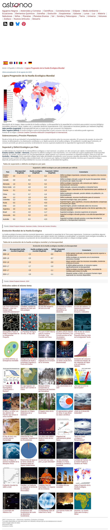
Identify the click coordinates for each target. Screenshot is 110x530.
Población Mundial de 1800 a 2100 (11, 485)
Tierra (82, 16)
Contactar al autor (7, 526)
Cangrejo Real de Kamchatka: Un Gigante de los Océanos (47, 486)
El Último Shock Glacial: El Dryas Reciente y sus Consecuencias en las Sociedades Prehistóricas (64, 334)
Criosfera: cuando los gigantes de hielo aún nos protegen (29, 307)
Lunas (86, 13)
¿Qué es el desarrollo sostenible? (82, 411)
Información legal (7, 524)
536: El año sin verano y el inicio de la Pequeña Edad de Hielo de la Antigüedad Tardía (82, 333)
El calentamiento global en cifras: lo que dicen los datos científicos (64, 412)
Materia (101, 13)
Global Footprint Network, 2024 (19, 281)
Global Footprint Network (17, 226)
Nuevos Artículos (22, 18)
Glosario (36, 18)
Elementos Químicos (25, 13)
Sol (52, 16)
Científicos (48, 10)
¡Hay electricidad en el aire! (64, 386)
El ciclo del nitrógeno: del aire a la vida (47, 306)
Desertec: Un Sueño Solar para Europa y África (82, 511)
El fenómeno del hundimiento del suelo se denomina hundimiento (29, 512)
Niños (17, 16)
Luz (93, 13)
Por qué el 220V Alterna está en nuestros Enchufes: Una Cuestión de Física (47, 333)
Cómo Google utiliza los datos (11, 523)
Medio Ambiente (90, 10)
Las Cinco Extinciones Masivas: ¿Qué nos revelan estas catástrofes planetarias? (11, 308)
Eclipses (76, 10)
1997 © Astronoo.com (8, 519)
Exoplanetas (65, 13)
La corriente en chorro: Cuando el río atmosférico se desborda (64, 308)
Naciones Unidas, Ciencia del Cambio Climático (41, 226)
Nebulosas (7, 16)
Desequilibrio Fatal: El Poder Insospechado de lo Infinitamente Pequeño (11, 333)
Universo (91, 16)
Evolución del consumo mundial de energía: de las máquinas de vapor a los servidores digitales (82, 361)
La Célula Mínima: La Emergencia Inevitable (11, 359)
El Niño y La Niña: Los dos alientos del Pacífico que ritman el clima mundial (11, 412)
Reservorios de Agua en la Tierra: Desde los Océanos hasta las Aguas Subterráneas (29, 461)
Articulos (20, 68)
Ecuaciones (7, 13)
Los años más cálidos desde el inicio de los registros (47, 437)
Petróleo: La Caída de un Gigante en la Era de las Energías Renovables (29, 487)
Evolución (52, 13)
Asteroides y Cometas (31, 10)
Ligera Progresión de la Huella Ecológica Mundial (82, 486)
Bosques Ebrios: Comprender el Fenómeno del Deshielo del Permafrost (47, 387)
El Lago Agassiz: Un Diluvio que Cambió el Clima (29, 386)
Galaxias (77, 13)
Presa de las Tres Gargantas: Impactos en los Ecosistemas (29, 437)
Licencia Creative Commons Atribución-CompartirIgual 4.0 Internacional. (42, 132)
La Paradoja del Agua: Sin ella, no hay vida (29, 331)
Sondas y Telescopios (67, 16)
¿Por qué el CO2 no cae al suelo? (82, 386)
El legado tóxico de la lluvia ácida (47, 411)
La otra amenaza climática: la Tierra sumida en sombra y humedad (64, 461)
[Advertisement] (55, 44)
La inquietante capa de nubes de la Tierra (47, 510)
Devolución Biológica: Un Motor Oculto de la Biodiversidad (64, 359)
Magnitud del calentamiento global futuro (64, 437)
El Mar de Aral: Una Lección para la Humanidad (11, 437)
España (11, 68)
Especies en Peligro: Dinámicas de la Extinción (29, 412)
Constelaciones (63, 10)
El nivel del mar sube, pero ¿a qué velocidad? (47, 460)
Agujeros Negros (10, 10)
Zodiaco (7, 18)
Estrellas (41, 13)
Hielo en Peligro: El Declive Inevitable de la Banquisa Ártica (11, 460)
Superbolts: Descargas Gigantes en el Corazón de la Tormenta (47, 359)
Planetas (27, 16)
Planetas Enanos (41, 16)
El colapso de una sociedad (64, 485)
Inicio (4, 68)
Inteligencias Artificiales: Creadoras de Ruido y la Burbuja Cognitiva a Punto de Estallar (29, 360)
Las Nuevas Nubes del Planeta (64, 510)
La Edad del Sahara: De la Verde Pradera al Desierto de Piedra (82, 460)
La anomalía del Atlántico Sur (11, 510)
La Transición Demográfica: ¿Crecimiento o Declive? (11, 387)
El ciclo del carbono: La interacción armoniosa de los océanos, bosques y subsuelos (82, 308)
